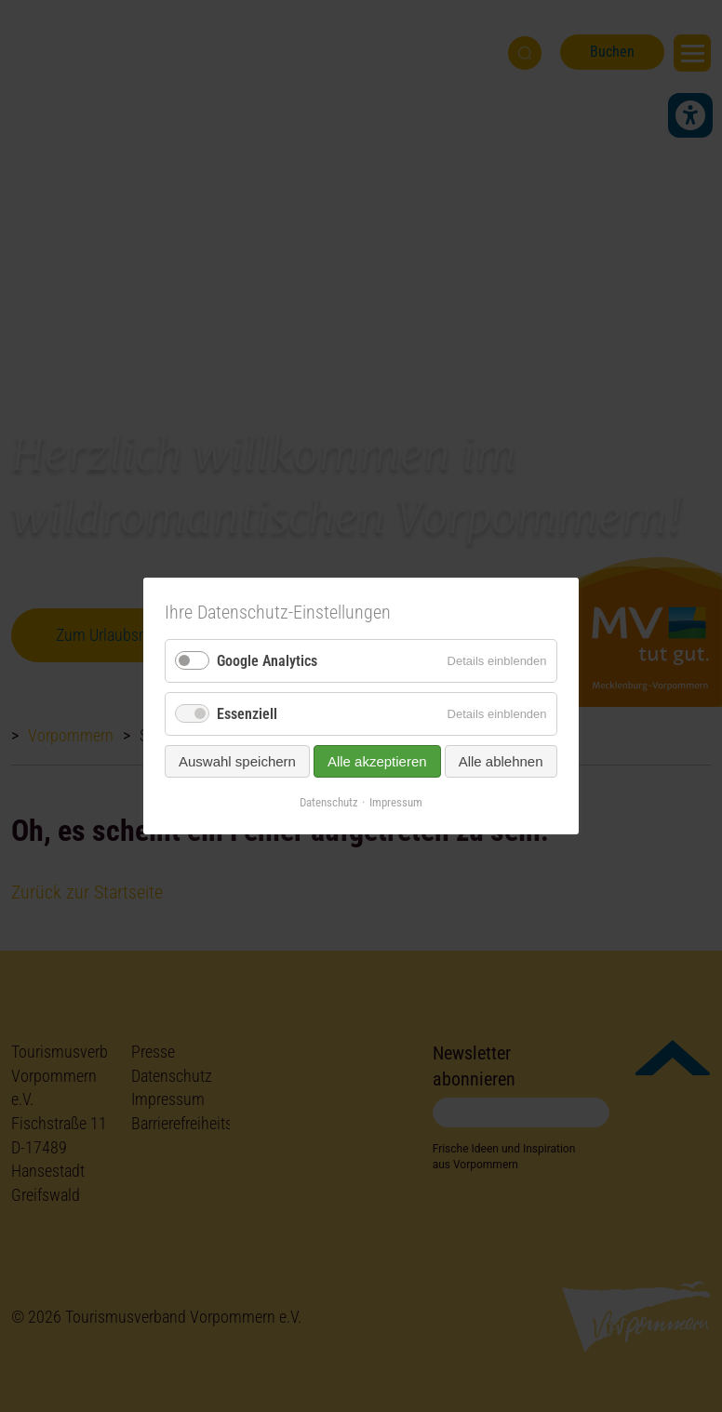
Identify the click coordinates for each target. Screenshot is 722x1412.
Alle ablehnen (501, 761)
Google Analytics (267, 661)
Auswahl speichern (237, 761)
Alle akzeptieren (377, 761)
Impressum (395, 802)
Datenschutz (329, 802)
